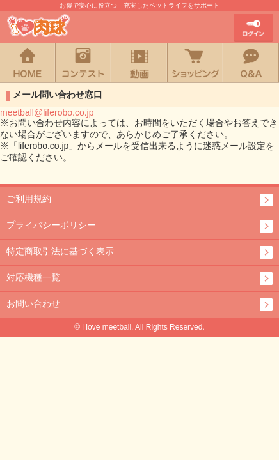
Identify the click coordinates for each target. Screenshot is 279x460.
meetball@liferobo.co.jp (47, 112)
